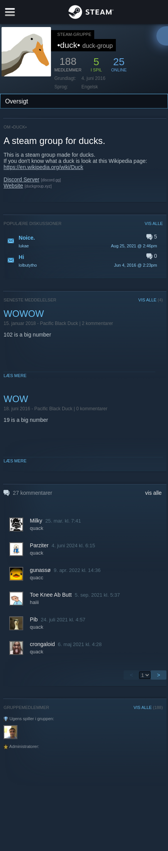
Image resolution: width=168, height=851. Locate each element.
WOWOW (23, 313)
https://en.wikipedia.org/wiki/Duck (43, 167)
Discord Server (21, 179)
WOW (15, 399)
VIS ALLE (154, 223)
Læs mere (14, 375)
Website (13, 186)
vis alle (153, 493)
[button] (83, 241)
